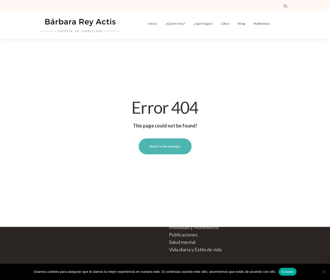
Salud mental (182, 242)
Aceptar (287, 272)
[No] (323, 271)
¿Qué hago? (203, 24)
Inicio (152, 24)
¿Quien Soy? (175, 24)
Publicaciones (183, 234)
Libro (225, 24)
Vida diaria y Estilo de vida (195, 249)
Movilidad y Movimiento (194, 227)
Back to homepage (165, 146)
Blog (242, 24)
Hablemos (261, 24)
